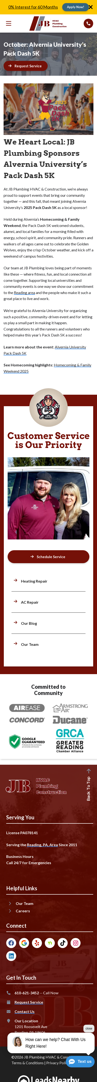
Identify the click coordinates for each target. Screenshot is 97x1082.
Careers (23, 910)
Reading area (24, 292)
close (89, 1045)
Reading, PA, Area (42, 844)
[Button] (75, 7)
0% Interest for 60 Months (33, 7)
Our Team (24, 903)
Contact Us (25, 1011)
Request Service (29, 1002)
